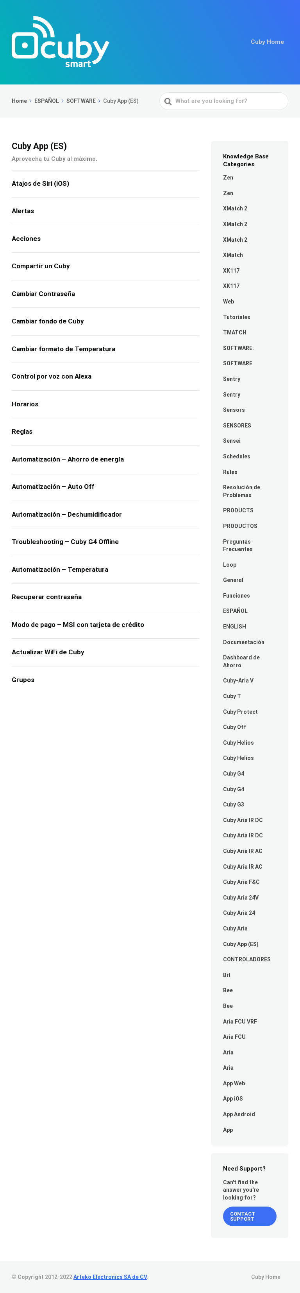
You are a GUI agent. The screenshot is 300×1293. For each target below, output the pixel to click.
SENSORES (237, 425)
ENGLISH (234, 626)
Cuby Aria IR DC (243, 820)
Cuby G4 (233, 773)
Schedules (236, 456)
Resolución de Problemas (241, 491)
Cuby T (232, 696)
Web (228, 301)
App (228, 1130)
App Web (234, 1083)
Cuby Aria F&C (241, 882)
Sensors (234, 410)
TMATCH (234, 332)
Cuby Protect (240, 712)
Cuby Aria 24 (239, 913)
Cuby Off (234, 727)
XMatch (233, 255)
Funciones (236, 596)
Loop (229, 565)
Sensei (232, 441)
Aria (228, 1052)
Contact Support (242, 1216)
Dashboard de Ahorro (241, 661)
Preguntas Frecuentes (238, 546)
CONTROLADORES (247, 959)
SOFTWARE (237, 363)
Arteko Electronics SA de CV (110, 1277)
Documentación (243, 642)
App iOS (233, 1098)
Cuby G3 (233, 804)
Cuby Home (268, 42)
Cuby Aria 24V (241, 897)
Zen (228, 177)
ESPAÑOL (235, 611)
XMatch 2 (235, 208)
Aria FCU (234, 1037)
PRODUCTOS (240, 526)
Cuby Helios (238, 743)
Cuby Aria (235, 928)
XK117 (231, 271)
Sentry (231, 379)
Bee (228, 990)
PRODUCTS (238, 510)
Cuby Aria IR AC (242, 851)
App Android (239, 1114)
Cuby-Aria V (238, 680)
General (233, 580)
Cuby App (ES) (241, 944)
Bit (226, 975)
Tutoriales (236, 317)
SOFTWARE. (238, 348)
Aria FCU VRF (240, 1021)
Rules (230, 472)
